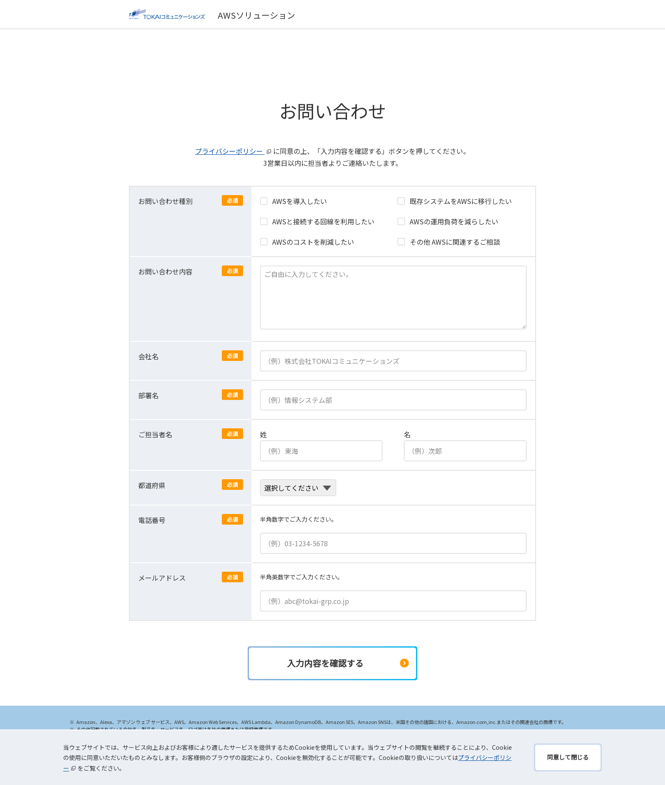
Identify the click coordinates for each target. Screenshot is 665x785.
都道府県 (151, 485)
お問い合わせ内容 (165, 271)
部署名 (148, 395)
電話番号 (151, 520)
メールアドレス (162, 578)
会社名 (148, 356)
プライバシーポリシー (234, 151)
